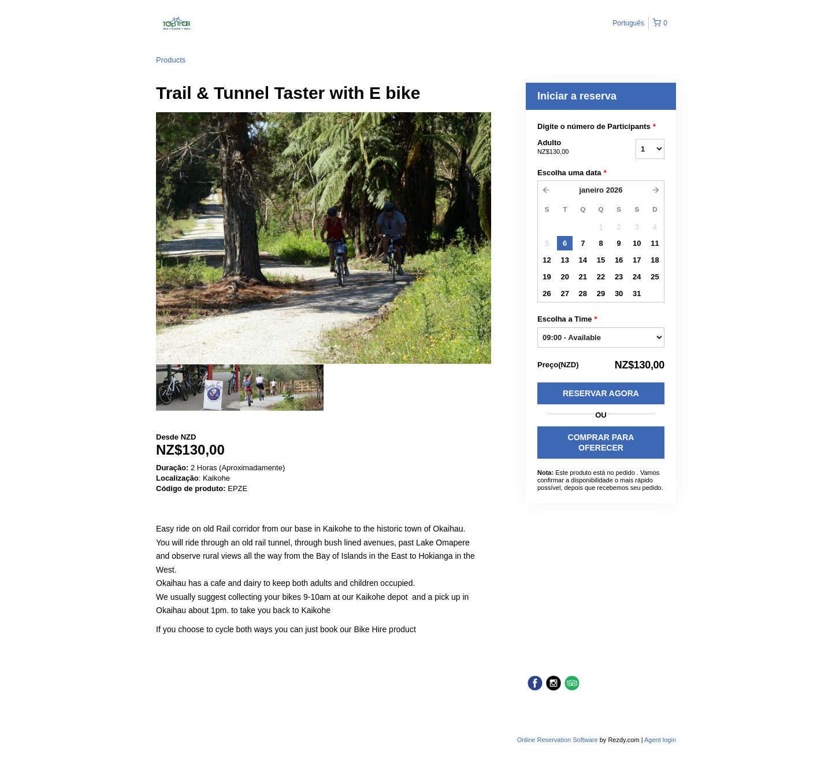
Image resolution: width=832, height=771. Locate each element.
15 (601, 260)
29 (601, 293)
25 (655, 276)
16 (619, 260)
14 (583, 260)
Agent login (660, 739)
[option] (198, 387)
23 (619, 276)
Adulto (572, 147)
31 (637, 293)
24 (637, 276)
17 (637, 260)
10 (637, 243)
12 (547, 260)
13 (564, 260)
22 (601, 276)
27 (564, 293)
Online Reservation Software (557, 739)
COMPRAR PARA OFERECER (601, 442)
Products (170, 60)
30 (619, 293)
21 (583, 276)
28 (583, 293)
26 (547, 293)
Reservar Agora (601, 393)
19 (547, 276)
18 (655, 260)
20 (564, 276)
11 (655, 243)
